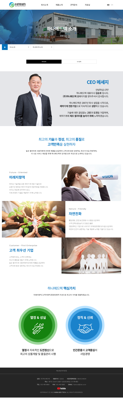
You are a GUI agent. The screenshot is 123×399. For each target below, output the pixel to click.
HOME (5, 47)
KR (108, 5)
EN (112, 5)
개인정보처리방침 (61, 372)
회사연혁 (79, 62)
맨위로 (118, 371)
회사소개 (44, 62)
